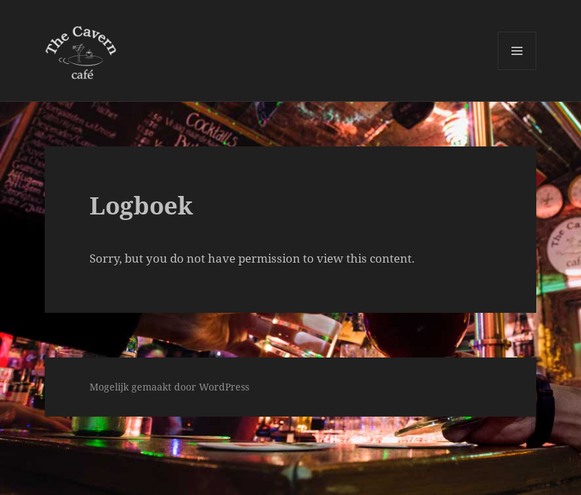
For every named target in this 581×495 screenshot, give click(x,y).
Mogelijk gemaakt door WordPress (169, 386)
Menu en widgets (517, 69)
